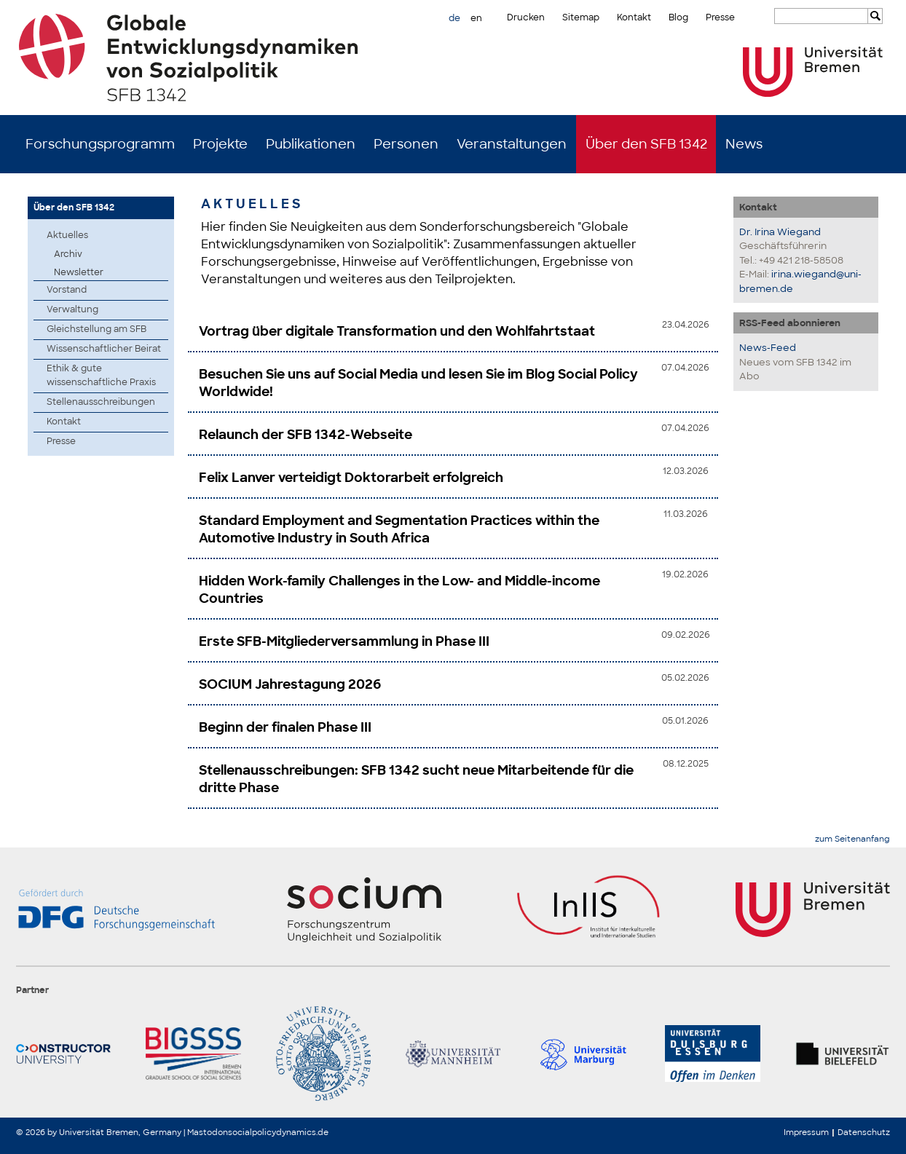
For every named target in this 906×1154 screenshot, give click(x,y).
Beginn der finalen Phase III (285, 727)
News (744, 144)
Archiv (68, 254)
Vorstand (67, 290)
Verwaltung (72, 309)
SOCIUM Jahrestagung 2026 (290, 684)
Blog (678, 17)
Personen (406, 144)
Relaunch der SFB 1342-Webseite (305, 434)
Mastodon (207, 1132)
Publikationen (310, 144)
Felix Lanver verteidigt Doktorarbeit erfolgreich (351, 477)
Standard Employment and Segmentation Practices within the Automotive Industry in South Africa (399, 529)
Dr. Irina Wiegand (780, 232)
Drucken (526, 17)
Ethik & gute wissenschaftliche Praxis (101, 375)
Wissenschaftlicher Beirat (104, 349)
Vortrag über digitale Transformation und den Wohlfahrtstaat (397, 331)
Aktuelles (67, 235)
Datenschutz (864, 1132)
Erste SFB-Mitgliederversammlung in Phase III (344, 641)
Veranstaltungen (512, 144)
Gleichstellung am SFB (96, 329)
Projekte (220, 144)
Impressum (806, 1132)
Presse (720, 17)
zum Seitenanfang (852, 839)
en (476, 18)
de (454, 18)
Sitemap (580, 17)
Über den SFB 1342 (646, 144)
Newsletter (78, 272)
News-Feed (767, 347)
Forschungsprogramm (100, 144)
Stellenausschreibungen (101, 402)
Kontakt (634, 17)
